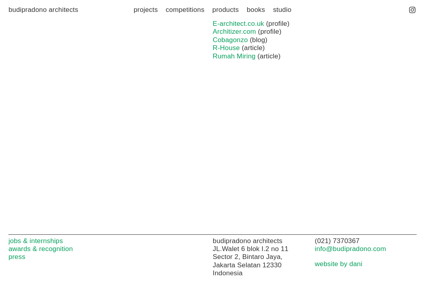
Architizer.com (234, 31)
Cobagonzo (230, 40)
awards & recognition (40, 249)
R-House (226, 48)
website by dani (338, 264)
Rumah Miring (234, 56)
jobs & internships (35, 241)
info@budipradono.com (350, 249)
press (16, 257)
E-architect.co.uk (238, 23)
